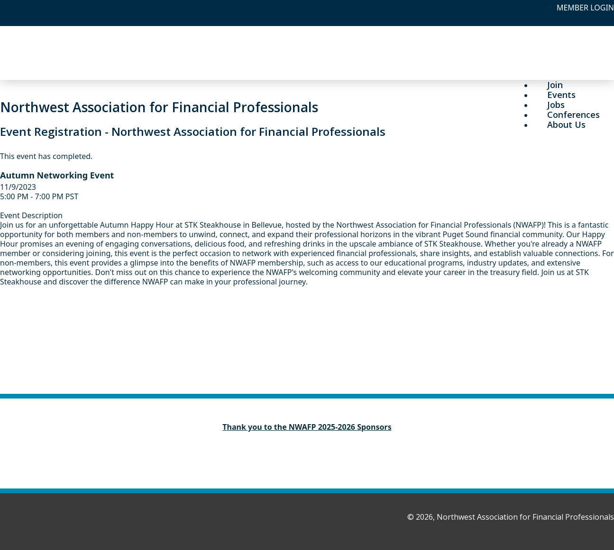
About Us (566, 124)
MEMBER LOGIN (585, 7)
